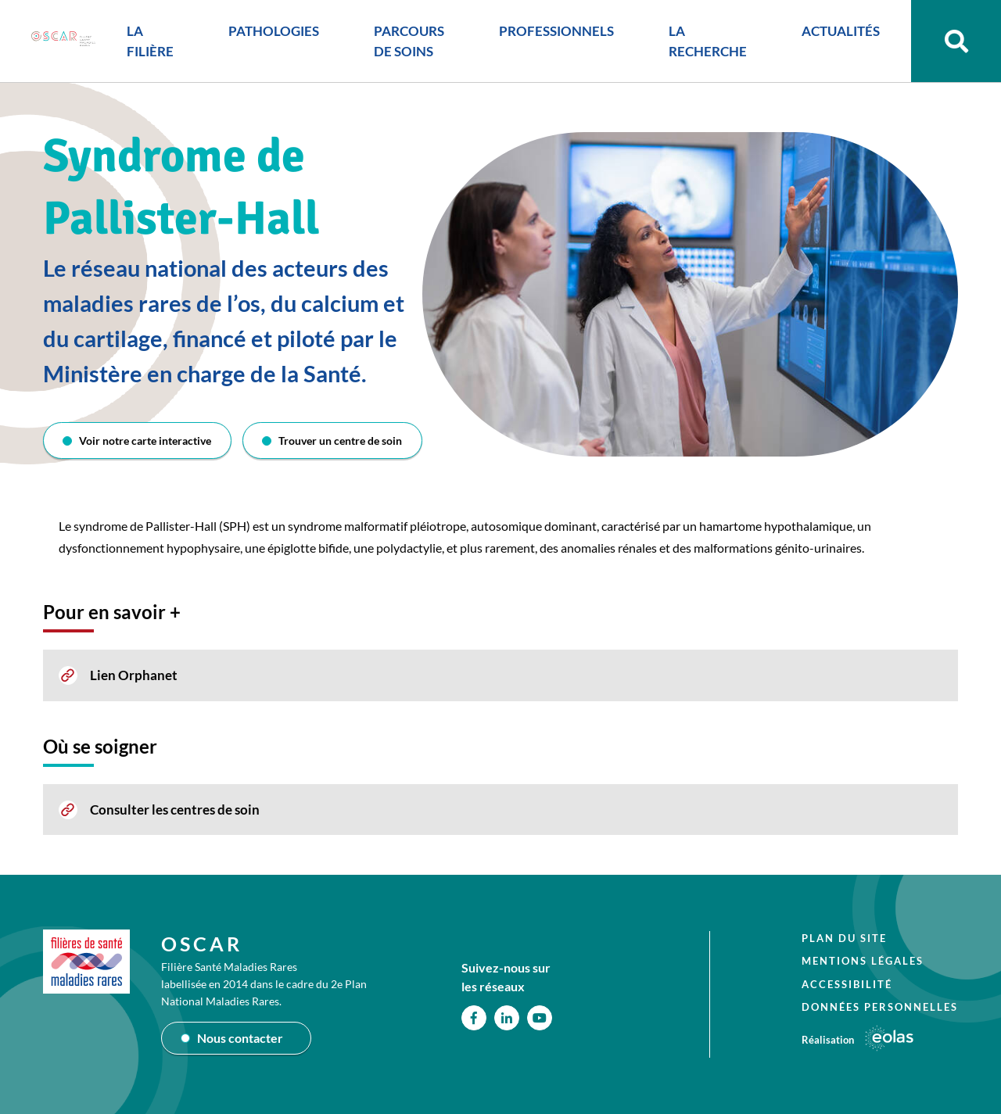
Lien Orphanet (134, 675)
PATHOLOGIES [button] (273, 31)
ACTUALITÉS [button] (841, 31)
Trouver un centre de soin (340, 440)
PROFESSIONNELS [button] (556, 31)
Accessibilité (847, 984)
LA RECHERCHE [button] (708, 41)
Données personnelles (880, 1007)
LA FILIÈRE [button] (150, 41)
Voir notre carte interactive (145, 440)
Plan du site (844, 938)
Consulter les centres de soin (175, 809)
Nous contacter (240, 1037)
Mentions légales (863, 961)
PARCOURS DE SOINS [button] (409, 41)
